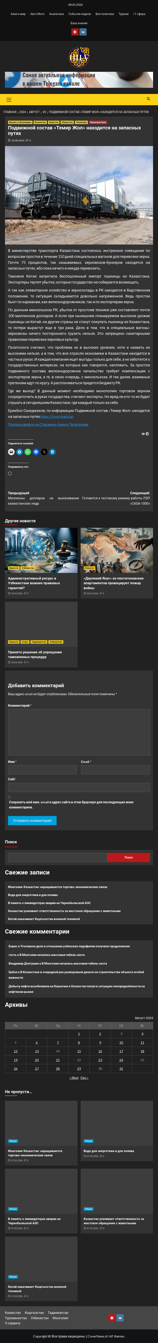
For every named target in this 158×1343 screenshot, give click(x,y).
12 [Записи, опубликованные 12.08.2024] (15, 1051)
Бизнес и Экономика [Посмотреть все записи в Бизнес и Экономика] (20, 122)
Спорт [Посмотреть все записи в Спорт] (25, 642)
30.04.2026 (92, 593)
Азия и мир (18, 14)
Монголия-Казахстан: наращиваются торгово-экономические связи (57, 887)
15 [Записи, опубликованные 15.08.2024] (79, 1051)
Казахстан (13, 1312)
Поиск (11, 841)
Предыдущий (43, 498)
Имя (12, 762)
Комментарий (20, 705)
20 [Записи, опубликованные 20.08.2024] (37, 1060)
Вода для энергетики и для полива (33, 895)
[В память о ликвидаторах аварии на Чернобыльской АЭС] (41, 1191)
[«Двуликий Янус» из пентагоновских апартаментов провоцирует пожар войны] (117, 550)
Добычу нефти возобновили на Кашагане (38, 986)
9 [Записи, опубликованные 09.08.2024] (100, 1042)
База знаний (79, 23)
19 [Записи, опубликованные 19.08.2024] (15, 1060)
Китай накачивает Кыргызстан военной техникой (44, 919)
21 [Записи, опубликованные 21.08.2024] (58, 1060)
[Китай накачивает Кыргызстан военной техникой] (41, 1259)
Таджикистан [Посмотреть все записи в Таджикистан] (39, 642)
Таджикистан (58, 1312)
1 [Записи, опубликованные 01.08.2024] (79, 1034)
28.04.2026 (17, 662)
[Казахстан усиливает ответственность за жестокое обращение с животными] (117, 1191)
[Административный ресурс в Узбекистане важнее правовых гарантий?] (41, 550)
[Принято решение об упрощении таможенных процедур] (41, 624)
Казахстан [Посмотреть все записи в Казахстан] (40, 122)
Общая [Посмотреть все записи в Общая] (13, 1141)
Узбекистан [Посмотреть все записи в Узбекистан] (28, 568)
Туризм (124, 14)
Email (86, 762)
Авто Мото (37, 14)
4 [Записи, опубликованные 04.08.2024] (142, 1034)
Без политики (105, 14)
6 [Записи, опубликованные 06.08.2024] (37, 1042)
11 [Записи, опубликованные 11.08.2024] (142, 1042)
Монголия (60, 1318)
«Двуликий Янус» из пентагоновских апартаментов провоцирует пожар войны (114, 583)
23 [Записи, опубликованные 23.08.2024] (100, 1060)
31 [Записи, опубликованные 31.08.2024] (121, 1068)
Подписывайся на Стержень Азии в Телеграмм (48, 424)
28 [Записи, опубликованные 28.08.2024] (58, 1068)
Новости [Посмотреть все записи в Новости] (53, 122)
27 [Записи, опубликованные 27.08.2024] (37, 1068)
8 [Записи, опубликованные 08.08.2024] (79, 1042)
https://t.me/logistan (56, 416)
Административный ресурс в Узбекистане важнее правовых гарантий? (34, 583)
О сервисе (12, 1323)
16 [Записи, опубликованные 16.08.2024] (100, 1051)
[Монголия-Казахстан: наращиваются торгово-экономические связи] (41, 1123)
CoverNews (96, 1336)
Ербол (13, 972)
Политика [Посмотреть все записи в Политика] (81, 122)
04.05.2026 (17, 593)
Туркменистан (16, 1318)
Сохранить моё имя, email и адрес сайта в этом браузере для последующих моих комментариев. (71, 804)
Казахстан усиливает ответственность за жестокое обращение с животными (64, 911)
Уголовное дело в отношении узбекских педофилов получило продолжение (75, 946)
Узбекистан (40, 1318)
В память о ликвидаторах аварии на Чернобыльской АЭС (49, 903)
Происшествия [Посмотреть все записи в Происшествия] (98, 122)
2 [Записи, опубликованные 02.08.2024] (100, 1034)
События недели (80, 14)
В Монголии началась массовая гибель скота (52, 955)
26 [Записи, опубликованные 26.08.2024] (15, 1068)
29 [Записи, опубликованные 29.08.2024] (79, 1068)
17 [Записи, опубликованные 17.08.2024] (121, 1051)
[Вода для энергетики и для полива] (117, 1123)
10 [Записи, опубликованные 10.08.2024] (121, 1042)
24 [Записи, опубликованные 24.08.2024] (121, 1060)
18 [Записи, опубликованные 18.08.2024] (142, 1051)
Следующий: (114, 498)
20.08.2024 (18, 140)
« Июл (74, 1078)
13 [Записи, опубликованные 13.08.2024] (37, 1051)
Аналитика (56, 14)
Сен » (84, 1078)
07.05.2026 (17, 1160)
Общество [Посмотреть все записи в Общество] (67, 122)
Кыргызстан (34, 1312)
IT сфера (139, 14)
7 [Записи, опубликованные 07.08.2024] (58, 1042)
